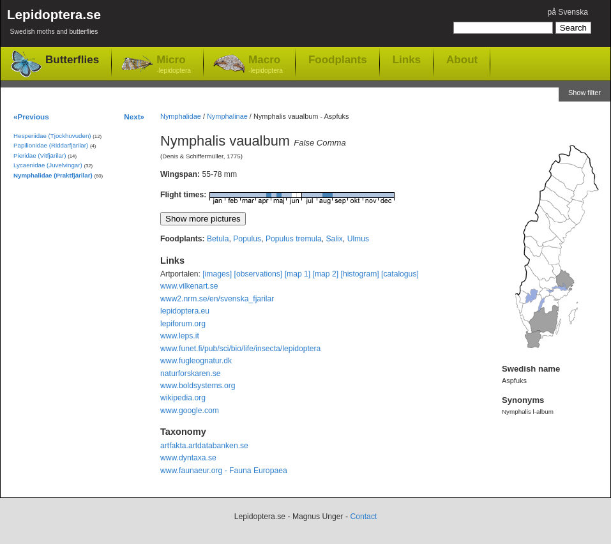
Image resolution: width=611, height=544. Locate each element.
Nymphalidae (180, 116)
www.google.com (189, 410)
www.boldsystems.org (198, 385)
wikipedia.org (183, 397)
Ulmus (358, 238)
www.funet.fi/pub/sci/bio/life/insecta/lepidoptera (240, 348)
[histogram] (360, 273)
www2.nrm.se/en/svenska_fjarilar (217, 298)
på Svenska (567, 12)
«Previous (31, 116)
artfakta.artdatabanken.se (204, 445)
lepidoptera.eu (184, 310)
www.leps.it (179, 335)
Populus (247, 238)
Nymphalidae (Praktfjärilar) (53, 175)
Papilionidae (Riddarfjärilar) (50, 145)
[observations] (258, 273)
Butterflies (72, 60)
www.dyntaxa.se (188, 457)
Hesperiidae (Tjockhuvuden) (52, 135)
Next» (134, 116)
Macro (265, 65)
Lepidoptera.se (54, 24)
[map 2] (326, 273)
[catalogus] (400, 273)
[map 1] (298, 273)
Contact (363, 516)
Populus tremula (294, 238)
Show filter (584, 92)
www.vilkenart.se (189, 286)
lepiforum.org (183, 323)
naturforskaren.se (190, 373)
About (462, 59)
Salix (334, 238)
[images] (217, 273)
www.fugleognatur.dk (196, 360)
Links (407, 59)
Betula (218, 238)
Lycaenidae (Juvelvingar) (47, 165)
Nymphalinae (227, 116)
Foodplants (337, 59)
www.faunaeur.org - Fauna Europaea (223, 470)
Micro (173, 65)
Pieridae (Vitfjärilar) (39, 155)
